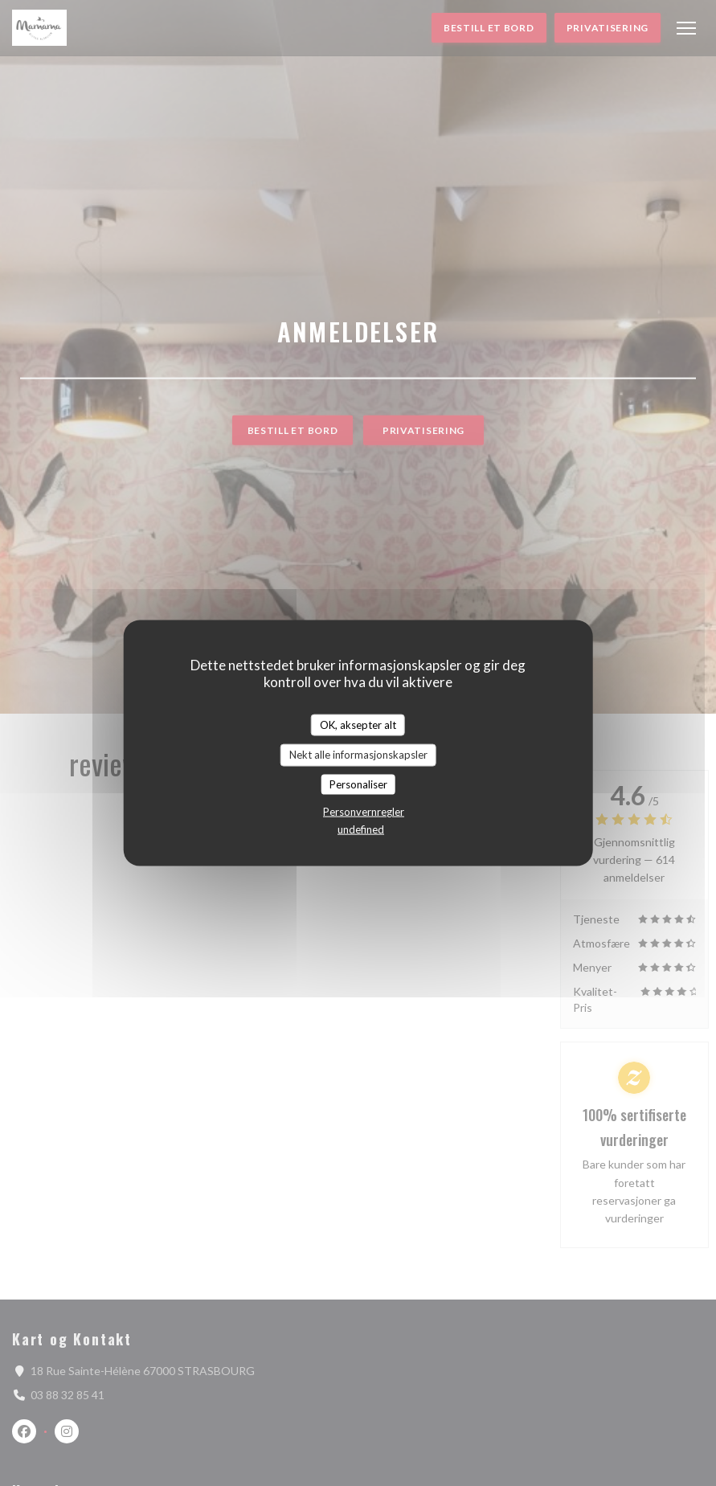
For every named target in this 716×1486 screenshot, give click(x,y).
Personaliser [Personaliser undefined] (358, 783)
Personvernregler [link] (363, 811)
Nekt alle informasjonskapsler (358, 754)
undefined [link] (361, 829)
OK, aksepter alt (358, 724)
